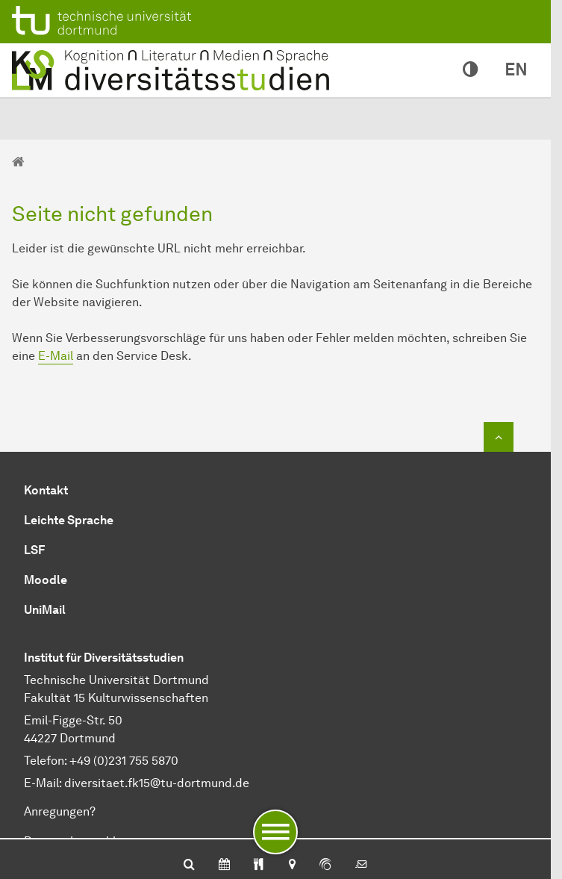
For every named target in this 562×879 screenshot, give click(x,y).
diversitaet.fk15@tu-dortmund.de (156, 783)
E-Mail (55, 356)
